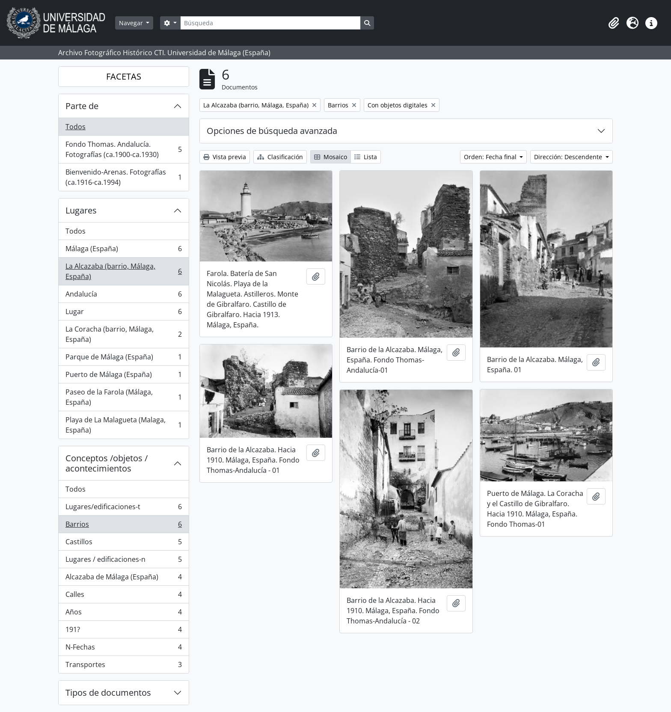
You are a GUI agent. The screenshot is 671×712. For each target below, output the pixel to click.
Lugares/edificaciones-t (123, 508)
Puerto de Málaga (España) (123, 376)
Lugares (81, 210)
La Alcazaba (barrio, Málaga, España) (123, 271)
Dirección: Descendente (569, 157)
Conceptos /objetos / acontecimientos (106, 463)
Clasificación (280, 157)
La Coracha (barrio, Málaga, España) (123, 334)
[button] (613, 23)
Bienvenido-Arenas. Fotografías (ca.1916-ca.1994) (123, 177)
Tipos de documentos (108, 692)
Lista (365, 157)
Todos (75, 126)
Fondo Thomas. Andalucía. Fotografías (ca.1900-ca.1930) (123, 149)
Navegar (132, 23)
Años (123, 614)
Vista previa (224, 157)
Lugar (123, 313)
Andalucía (123, 296)
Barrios (123, 526)
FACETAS (123, 76)
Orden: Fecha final (491, 157)
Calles (123, 596)
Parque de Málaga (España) (123, 359)
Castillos (123, 544)
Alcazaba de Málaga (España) (123, 579)
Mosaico (330, 157)
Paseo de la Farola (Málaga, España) (123, 397)
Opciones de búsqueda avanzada (272, 130)
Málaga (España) (123, 250)
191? (123, 631)
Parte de (81, 106)
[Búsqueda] (270, 23)
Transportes (123, 666)
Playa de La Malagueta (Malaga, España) (123, 425)
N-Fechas (123, 649)
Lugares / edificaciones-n (123, 561)
